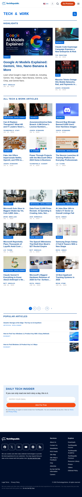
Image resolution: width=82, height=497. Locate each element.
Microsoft (6, 336)
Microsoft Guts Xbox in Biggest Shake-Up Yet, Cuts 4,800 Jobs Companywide (13, 210)
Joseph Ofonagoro (62, 88)
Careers (52, 474)
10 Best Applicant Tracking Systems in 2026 (65, 277)
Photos (70, 464)
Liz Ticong (60, 164)
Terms (71, 410)
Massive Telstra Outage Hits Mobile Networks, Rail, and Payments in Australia (66, 82)
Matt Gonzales (9, 85)
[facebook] (5, 447)
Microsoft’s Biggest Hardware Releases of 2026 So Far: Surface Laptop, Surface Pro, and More (41, 277)
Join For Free (41, 405)
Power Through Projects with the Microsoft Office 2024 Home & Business (41, 157)
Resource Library (73, 461)
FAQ (51, 463)
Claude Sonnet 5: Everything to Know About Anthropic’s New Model (14, 277)
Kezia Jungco (61, 217)
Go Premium (68, 4)
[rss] (40, 447)
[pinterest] (33, 447)
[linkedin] (19, 447)
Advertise (53, 466)
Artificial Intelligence (12, 325)
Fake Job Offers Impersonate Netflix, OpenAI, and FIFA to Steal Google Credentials (14, 157)
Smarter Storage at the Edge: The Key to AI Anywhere (22, 323)
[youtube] (26, 447)
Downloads (71, 442)
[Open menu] (78, 4)
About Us (53, 442)
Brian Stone (61, 283)
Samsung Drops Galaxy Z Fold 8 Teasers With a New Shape (66, 244)
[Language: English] (45, 4)
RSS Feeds (54, 451)
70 (47, 308)
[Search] (57, 4)
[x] (12, 447)
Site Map (53, 454)
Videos (70, 467)
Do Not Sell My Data (34, 458)
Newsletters (54, 448)
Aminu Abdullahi (10, 217)
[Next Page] (51, 308)
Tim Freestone (61, 55)
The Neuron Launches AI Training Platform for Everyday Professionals (67, 157)
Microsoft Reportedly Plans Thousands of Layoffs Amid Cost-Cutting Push (13, 244)
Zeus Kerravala (36, 217)
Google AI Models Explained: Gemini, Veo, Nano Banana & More (25, 66)
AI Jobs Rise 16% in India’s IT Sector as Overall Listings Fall (65, 210)
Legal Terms (5, 482)
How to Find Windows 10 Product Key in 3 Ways (20, 344)
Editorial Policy (73, 470)
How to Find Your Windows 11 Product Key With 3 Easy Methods (26, 333)
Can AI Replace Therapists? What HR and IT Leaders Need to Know (14, 124)
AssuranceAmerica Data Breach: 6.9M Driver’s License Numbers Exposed (41, 124)
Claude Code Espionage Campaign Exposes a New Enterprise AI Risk (66, 49)
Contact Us (53, 445)
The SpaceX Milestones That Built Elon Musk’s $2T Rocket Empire (40, 244)
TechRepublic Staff (11, 130)
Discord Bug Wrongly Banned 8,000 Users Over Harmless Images (66, 124)
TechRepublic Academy (39, 164)
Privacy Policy (13, 411)
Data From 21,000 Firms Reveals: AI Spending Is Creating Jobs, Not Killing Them (40, 210)
